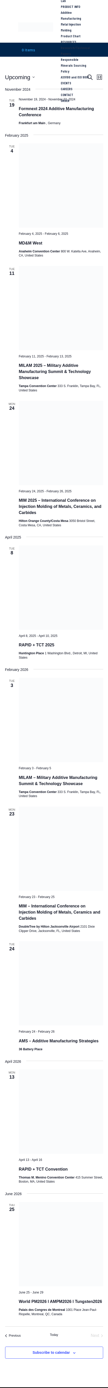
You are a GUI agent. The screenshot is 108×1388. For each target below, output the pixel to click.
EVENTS (66, 83)
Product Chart (70, 36)
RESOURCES (68, 42)
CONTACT (67, 94)
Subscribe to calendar (51, 1352)
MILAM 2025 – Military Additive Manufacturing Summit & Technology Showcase (55, 371)
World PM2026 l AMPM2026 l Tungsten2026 (60, 1301)
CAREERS (67, 89)
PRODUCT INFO (70, 6)
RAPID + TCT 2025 (36, 645)
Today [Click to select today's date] (54, 1335)
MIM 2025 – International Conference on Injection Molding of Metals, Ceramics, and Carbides (60, 506)
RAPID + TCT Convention (43, 1169)
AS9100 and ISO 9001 (75, 77)
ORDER (65, 100)
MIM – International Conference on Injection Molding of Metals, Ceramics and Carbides (59, 912)
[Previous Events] (13, 1335)
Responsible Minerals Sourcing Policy (73, 65)
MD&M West (30, 243)
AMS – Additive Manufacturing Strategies (59, 1041)
